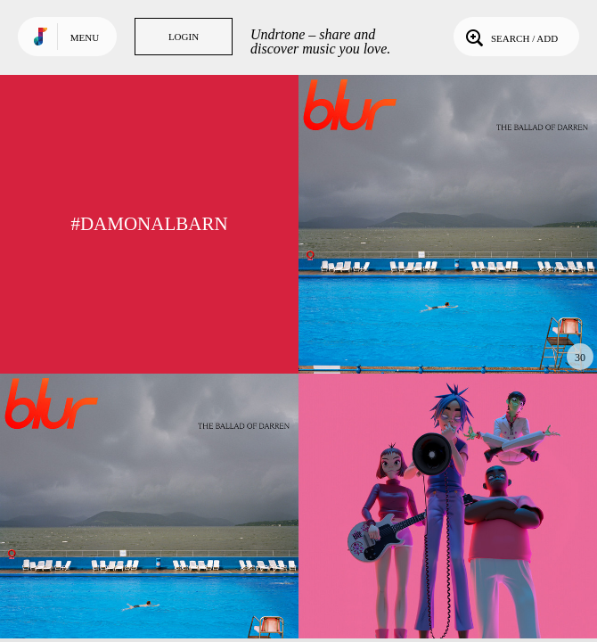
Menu (84, 37)
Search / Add (510, 36)
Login (183, 36)
